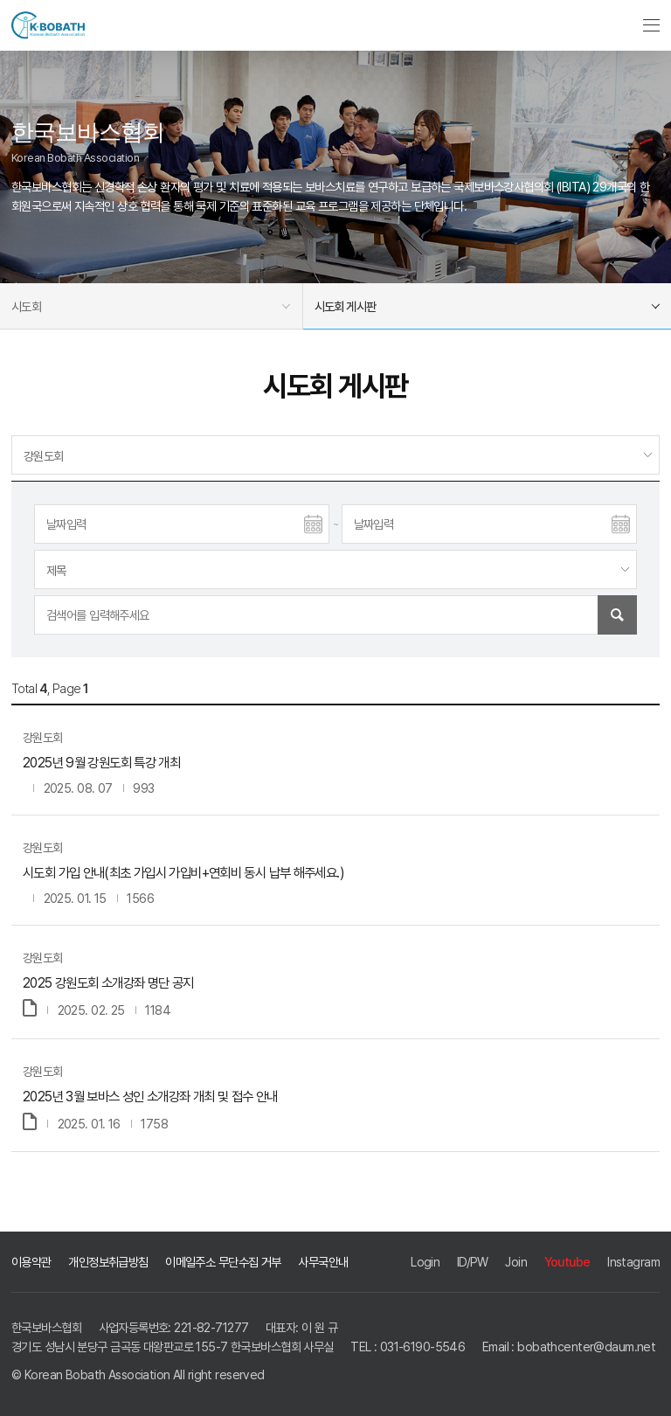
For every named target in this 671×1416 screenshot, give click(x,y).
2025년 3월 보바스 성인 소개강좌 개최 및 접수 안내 (150, 1096)
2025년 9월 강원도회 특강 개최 (101, 762)
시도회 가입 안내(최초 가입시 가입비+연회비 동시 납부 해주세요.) (183, 872)
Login (425, 1261)
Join (516, 1261)
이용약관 (31, 1261)
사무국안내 (323, 1261)
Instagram (633, 1261)
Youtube (567, 1261)
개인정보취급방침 (108, 1261)
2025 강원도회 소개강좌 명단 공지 (108, 983)
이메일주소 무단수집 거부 (223, 1261)
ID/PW (472, 1261)
